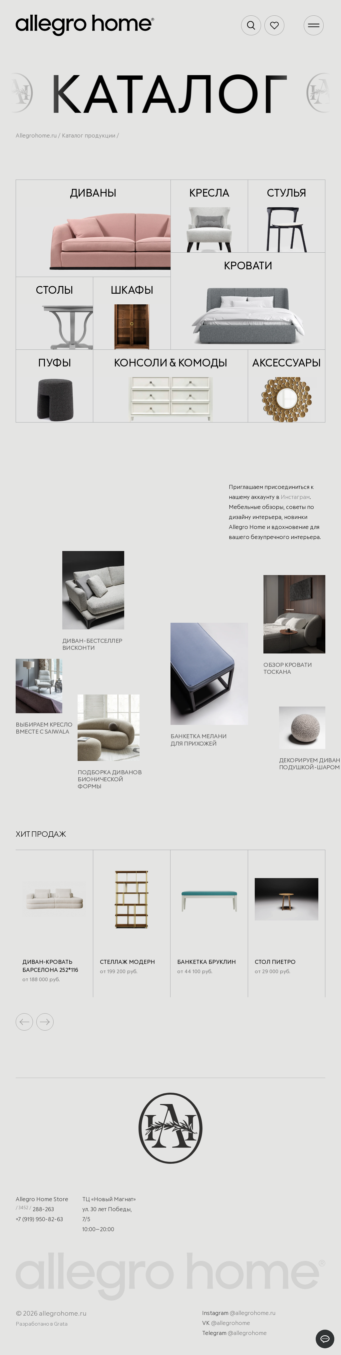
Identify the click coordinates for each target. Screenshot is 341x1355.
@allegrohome (230, 1323)
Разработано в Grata (42, 1324)
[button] (45, 1022)
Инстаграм (295, 497)
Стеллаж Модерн (127, 962)
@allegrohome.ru (252, 1313)
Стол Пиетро (275, 962)
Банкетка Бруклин (206, 962)
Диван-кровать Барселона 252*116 (50, 966)
